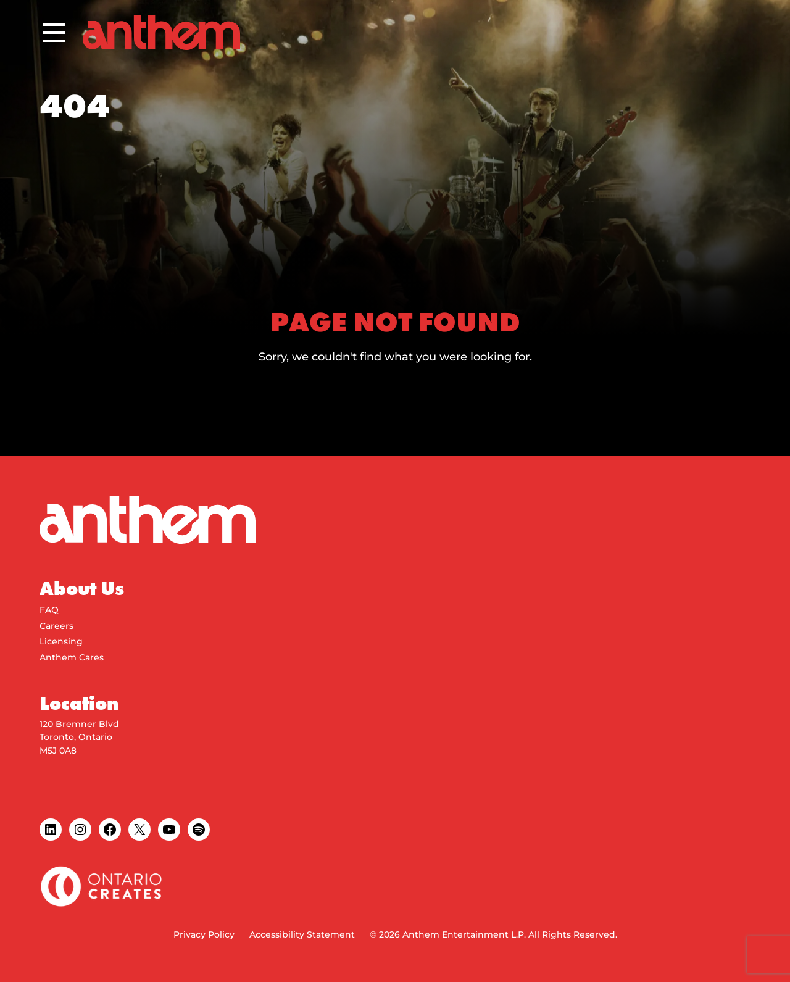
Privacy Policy (204, 934)
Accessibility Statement (302, 934)
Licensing (61, 641)
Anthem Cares (72, 657)
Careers (56, 625)
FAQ (49, 609)
